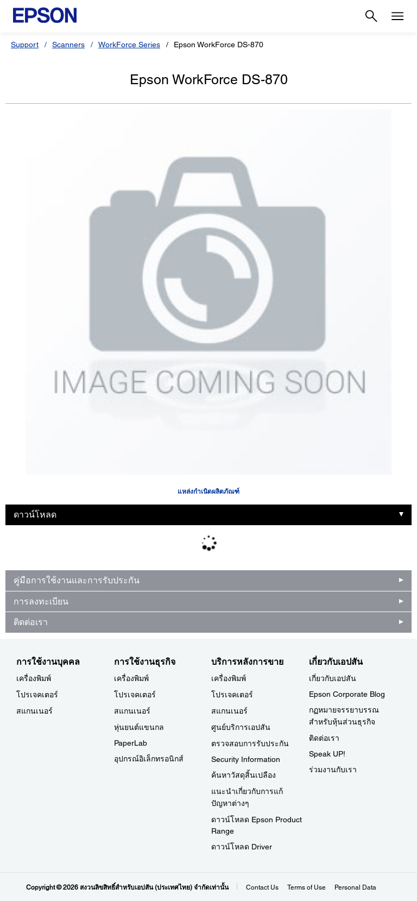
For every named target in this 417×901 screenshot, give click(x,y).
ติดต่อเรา (31, 622)
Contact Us (262, 887)
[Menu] (397, 16)
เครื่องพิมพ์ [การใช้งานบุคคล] (33, 678)
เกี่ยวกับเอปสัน (332, 678)
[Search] (371, 16)
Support (25, 44)
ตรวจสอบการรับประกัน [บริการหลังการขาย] (250, 743)
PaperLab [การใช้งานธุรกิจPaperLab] (130, 743)
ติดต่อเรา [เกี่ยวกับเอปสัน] (324, 738)
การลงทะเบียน (41, 601)
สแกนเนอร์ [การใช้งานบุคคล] (34, 711)
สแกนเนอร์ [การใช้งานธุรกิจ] (132, 711)
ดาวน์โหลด (35, 514)
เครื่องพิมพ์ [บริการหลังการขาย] (228, 678)
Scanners (68, 44)
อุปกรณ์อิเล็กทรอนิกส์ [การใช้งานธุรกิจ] (149, 758)
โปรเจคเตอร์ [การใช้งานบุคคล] (37, 694)
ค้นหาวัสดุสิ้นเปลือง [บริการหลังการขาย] (243, 775)
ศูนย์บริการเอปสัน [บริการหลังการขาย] (240, 727)
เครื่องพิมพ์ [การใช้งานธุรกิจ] (131, 678)
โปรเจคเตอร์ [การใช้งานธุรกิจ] (135, 694)
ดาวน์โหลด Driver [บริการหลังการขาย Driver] (241, 846)
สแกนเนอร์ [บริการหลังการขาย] (229, 711)
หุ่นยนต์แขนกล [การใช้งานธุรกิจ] (139, 727)
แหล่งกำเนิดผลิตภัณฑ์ (208, 491)
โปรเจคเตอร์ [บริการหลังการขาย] (232, 694)
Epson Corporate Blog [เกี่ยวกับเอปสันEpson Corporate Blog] (347, 694)
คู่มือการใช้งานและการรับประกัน (77, 580)
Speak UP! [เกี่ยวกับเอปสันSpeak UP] (327, 753)
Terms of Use (306, 887)
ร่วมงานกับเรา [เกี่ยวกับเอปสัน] (333, 769)
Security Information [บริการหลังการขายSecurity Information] (245, 759)
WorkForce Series (129, 44)
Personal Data (355, 887)
